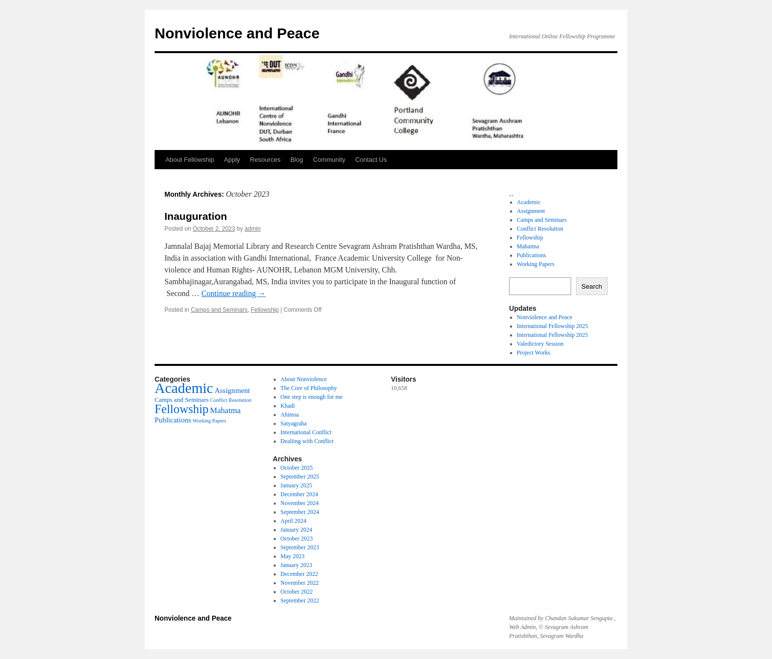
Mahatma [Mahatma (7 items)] (225, 410)
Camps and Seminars (219, 309)
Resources (265, 159)
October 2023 (297, 538)
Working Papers (536, 264)
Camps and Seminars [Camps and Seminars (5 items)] (182, 399)
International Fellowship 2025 (552, 326)
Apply (232, 159)
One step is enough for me (312, 396)
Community (329, 159)
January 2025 (296, 485)
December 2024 (299, 494)
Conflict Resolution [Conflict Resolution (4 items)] (231, 400)
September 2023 (300, 547)
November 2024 (300, 503)
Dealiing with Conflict (307, 441)
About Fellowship (189, 159)
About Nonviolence (304, 379)
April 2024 (293, 520)
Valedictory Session (540, 343)
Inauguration (195, 216)
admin (253, 228)
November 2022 (300, 582)
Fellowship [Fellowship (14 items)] (182, 409)
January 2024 (296, 529)
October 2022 (297, 591)
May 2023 (293, 556)
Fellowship (265, 309)
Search (591, 286)
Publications (531, 255)
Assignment (531, 211)
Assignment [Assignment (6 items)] (232, 390)
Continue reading (233, 293)
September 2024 (300, 512)
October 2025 (297, 467)
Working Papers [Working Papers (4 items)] (209, 420)
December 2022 (299, 573)
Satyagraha (294, 423)
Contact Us (370, 159)
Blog (296, 159)
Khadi (288, 405)
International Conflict (306, 432)
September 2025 (300, 476)
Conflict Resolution (540, 228)
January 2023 (296, 565)
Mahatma (528, 246)
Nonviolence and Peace (237, 33)
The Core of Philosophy (309, 388)
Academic (529, 202)
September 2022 (300, 600)
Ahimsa (290, 414)
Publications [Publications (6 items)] (173, 420)
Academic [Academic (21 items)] (184, 388)
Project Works (533, 352)
